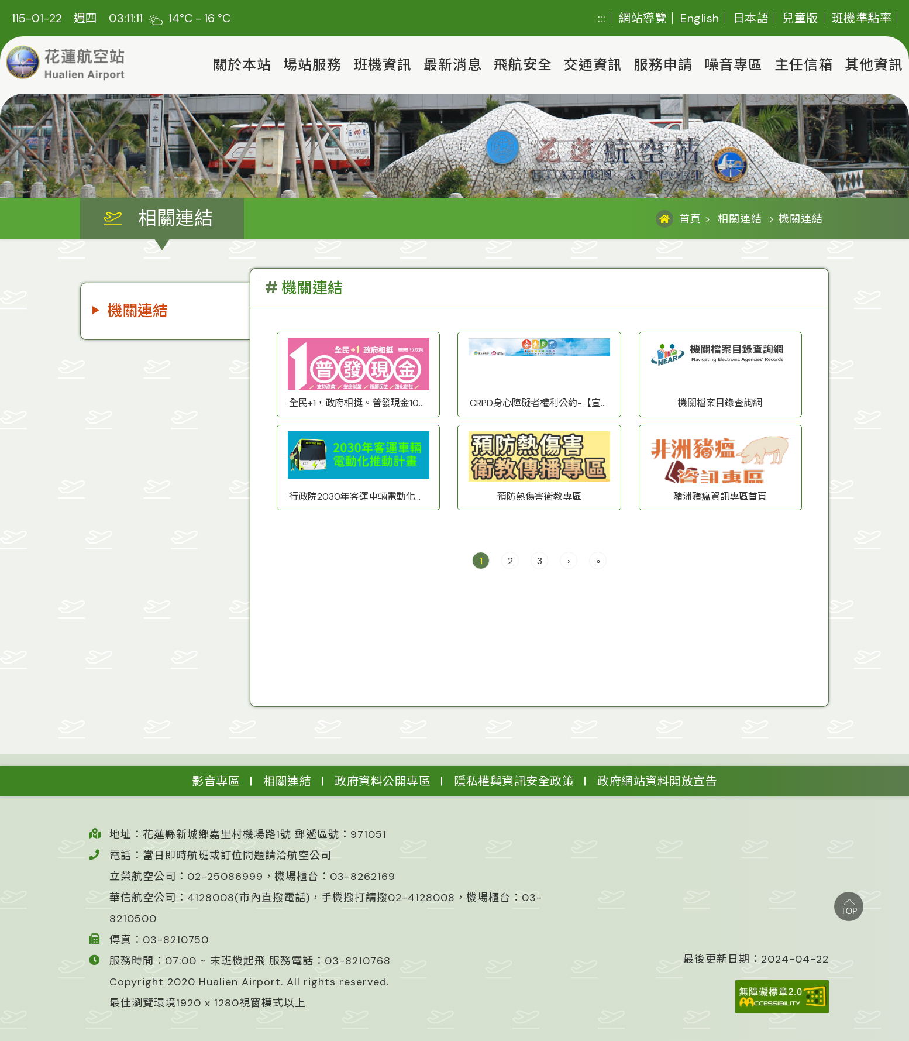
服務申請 (663, 65)
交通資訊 (593, 65)
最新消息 (452, 65)
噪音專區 (733, 65)
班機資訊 (382, 65)
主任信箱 (803, 65)
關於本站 (242, 65)
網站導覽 (643, 18)
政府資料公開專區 (383, 781)
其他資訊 (874, 65)
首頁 (690, 219)
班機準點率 (862, 18)
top (848, 906)
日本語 (751, 18)
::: (602, 18)
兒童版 (800, 18)
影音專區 (216, 781)
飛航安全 (523, 65)
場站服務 (312, 65)
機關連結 (137, 311)
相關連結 (740, 219)
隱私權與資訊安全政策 (514, 781)
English (699, 18)
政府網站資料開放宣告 (657, 781)
